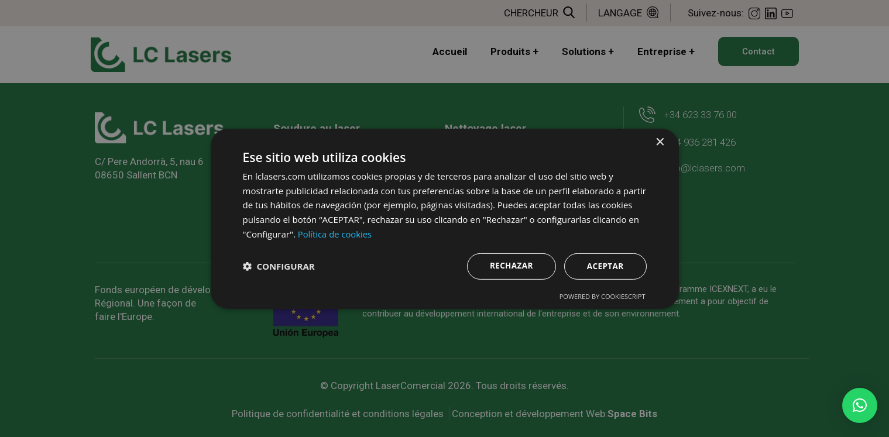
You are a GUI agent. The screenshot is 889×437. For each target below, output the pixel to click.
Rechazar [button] (509, 265)
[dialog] (445, 218)
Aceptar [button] (604, 265)
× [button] (659, 141)
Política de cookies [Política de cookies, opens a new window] (335, 233)
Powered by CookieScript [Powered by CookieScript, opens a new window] (603, 296)
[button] (859, 405)
